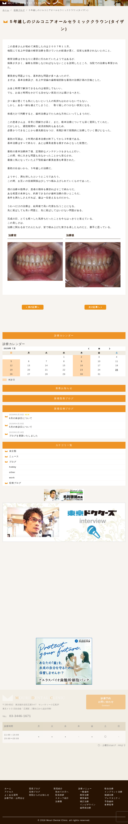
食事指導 (109, 804)
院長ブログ (34, 788)
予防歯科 (109, 801)
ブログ (12, 461)
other (12, 472)
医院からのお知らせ (39, 795)
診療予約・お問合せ (14, 798)
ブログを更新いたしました (23, 434)
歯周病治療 (85, 808)
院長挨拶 (59, 795)
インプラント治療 (113, 792)
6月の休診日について (20, 416)
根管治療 (84, 795)
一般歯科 (84, 792)
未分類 (12, 451)
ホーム (7, 788)
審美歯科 (84, 798)
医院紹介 (58, 788)
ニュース (14, 456)
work (12, 477)
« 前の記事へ (32, 307)
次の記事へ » (95, 307)
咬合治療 (109, 788)
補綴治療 (109, 795)
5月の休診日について (20, 425)
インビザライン (88, 804)
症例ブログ (15, 483)
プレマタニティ (112, 798)
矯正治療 (84, 801)
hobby (12, 467)
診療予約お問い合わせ (106, 702)
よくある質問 (11, 795)
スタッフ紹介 (62, 798)
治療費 (58, 801)
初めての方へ (62, 792)
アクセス (9, 792)
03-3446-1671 (16, 716)
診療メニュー (85, 788)
